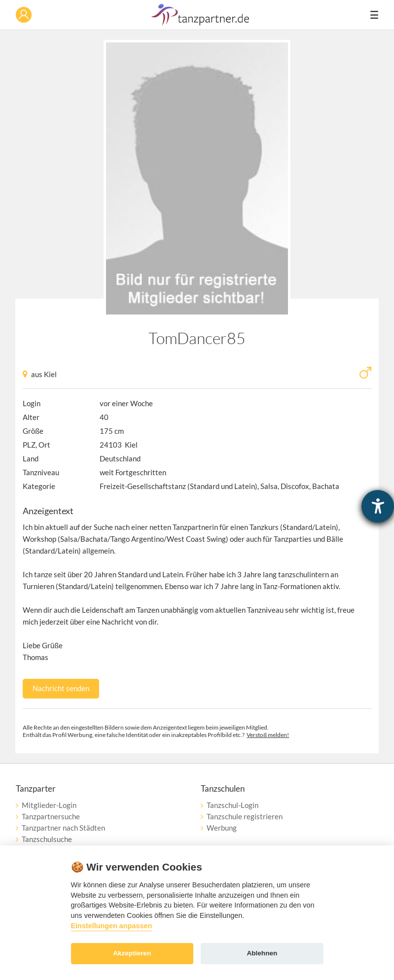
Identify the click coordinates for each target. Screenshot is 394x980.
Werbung (222, 827)
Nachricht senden (61, 688)
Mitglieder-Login (49, 805)
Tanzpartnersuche (51, 816)
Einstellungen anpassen (111, 926)
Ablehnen (262, 953)
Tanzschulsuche (47, 839)
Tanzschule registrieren (245, 816)
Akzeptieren (132, 953)
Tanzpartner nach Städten (63, 827)
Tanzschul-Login (232, 805)
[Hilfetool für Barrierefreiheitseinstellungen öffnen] (377, 506)
